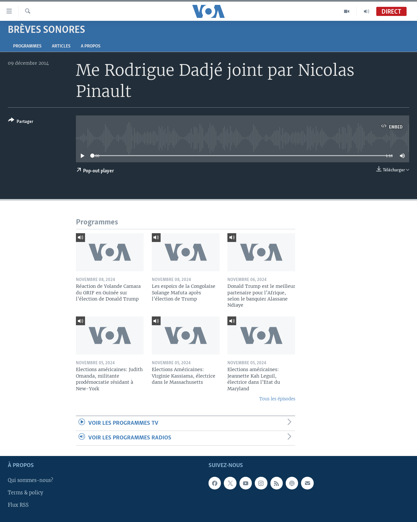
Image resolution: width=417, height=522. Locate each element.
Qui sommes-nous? (30, 481)
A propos (90, 46)
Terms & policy (25, 493)
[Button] (20, 122)
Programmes (27, 46)
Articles (61, 46)
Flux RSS (18, 505)
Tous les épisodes (277, 399)
